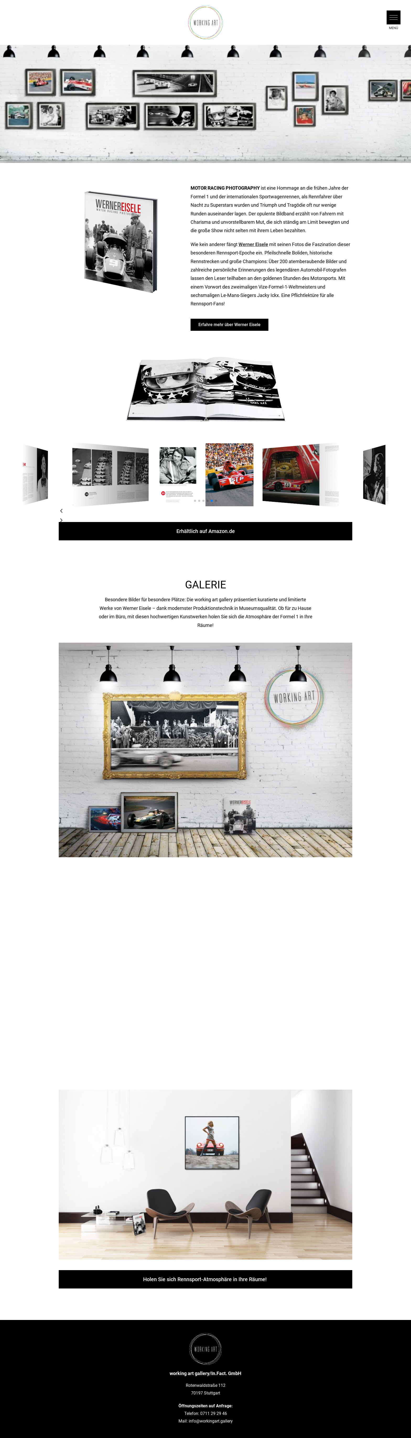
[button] (394, 17)
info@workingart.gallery (211, 1421)
